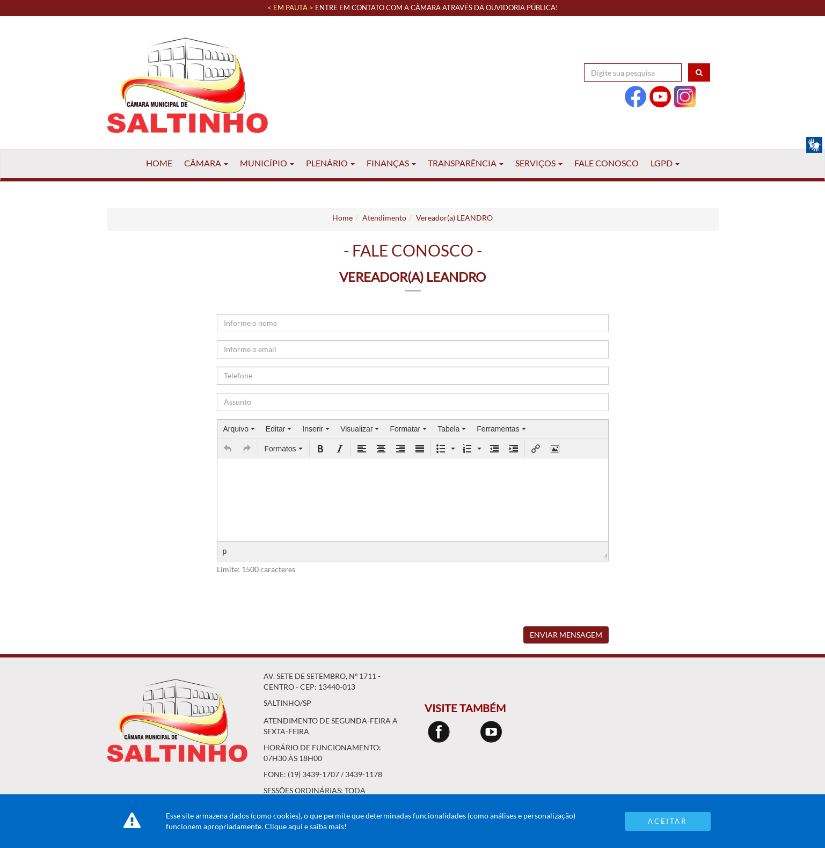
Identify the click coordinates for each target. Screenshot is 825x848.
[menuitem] (239, 429)
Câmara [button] (206, 163)
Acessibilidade (614, 48)
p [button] (225, 551)
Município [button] (267, 163)
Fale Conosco (606, 163)
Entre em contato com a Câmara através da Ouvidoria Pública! (436, 7)
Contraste (688, 48)
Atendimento (384, 217)
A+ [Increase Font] (655, 48)
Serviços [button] (539, 163)
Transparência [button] (465, 163)
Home (159, 163)
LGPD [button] (665, 163)
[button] (227, 449)
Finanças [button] (391, 163)
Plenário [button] (330, 163)
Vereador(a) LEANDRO (454, 217)
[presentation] (239, 428)
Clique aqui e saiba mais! (306, 826)
